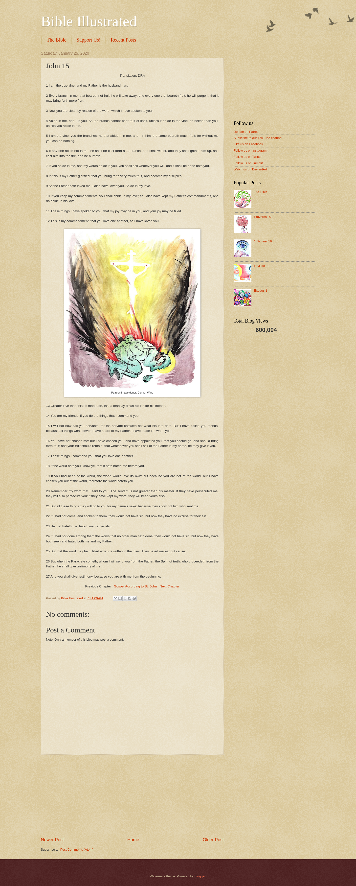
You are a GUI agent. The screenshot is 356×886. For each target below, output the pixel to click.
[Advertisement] (132, 795)
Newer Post (52, 839)
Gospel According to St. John (135, 586)
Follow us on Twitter (248, 157)
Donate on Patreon (247, 132)
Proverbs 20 (262, 217)
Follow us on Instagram (250, 150)
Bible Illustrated (89, 21)
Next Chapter (169, 586)
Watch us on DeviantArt (250, 169)
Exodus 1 (260, 290)
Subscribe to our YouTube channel (258, 138)
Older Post (213, 839)
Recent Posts (123, 40)
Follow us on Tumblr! (248, 163)
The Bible (56, 40)
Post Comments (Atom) (76, 849)
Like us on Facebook (248, 144)
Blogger (200, 876)
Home (133, 839)
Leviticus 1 (261, 266)
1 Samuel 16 (263, 241)
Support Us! (88, 40)
